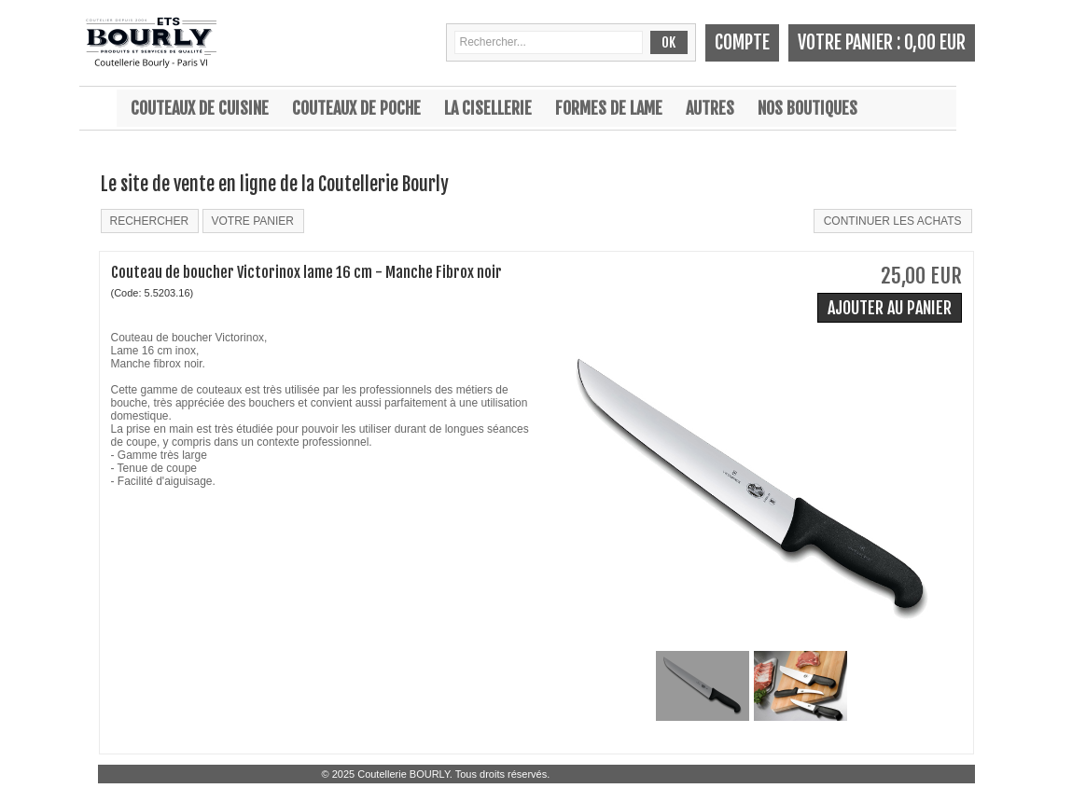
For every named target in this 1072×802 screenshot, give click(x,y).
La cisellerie (488, 108)
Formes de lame (608, 108)
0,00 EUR (935, 42)
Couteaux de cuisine (200, 108)
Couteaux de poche (356, 108)
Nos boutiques (807, 108)
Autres (710, 108)
